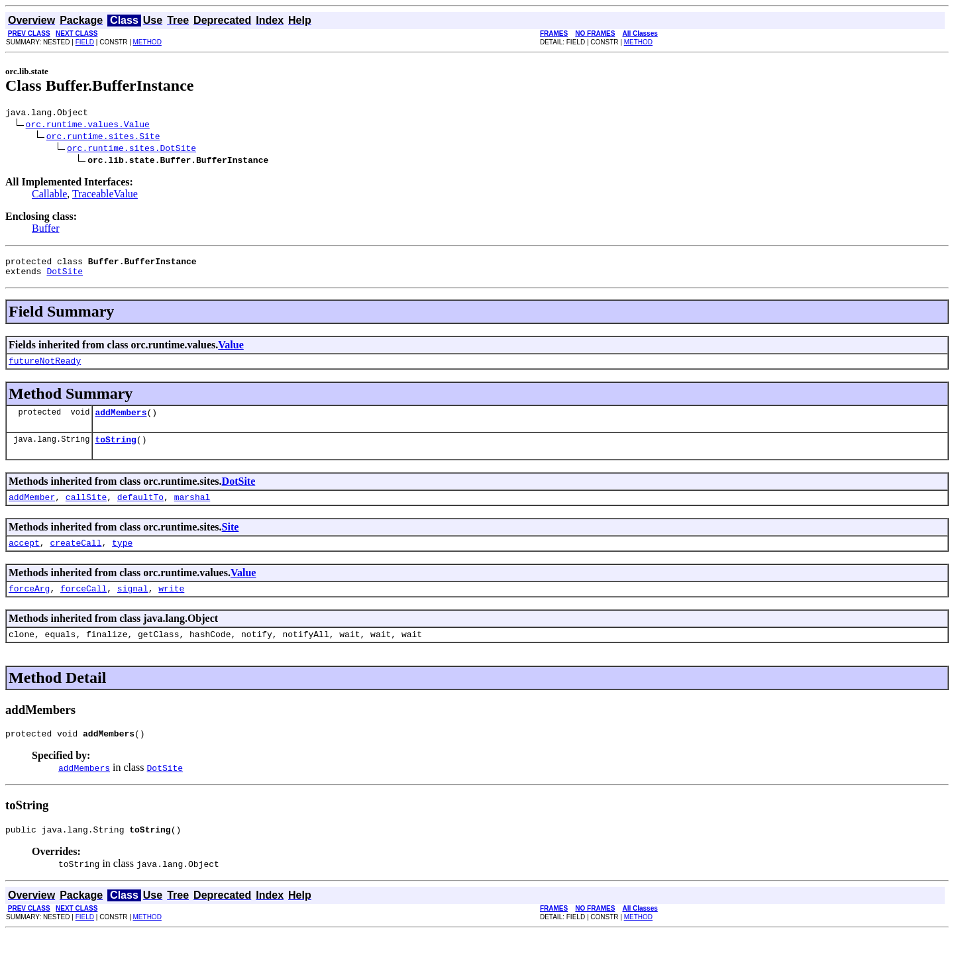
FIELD (85, 42)
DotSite (64, 277)
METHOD (147, 42)
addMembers (120, 422)
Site (230, 540)
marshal (192, 511)
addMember (32, 511)
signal (132, 606)
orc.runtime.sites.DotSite (131, 150)
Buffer (45, 230)
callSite (86, 511)
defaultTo (140, 511)
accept (24, 558)
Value (231, 350)
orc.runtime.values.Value (88, 126)
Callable (49, 195)
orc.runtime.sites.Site (103, 138)
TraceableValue (105, 195)
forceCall (83, 606)
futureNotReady (45, 368)
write (171, 606)
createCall (75, 558)
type (122, 558)
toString (115, 451)
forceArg (29, 606)
